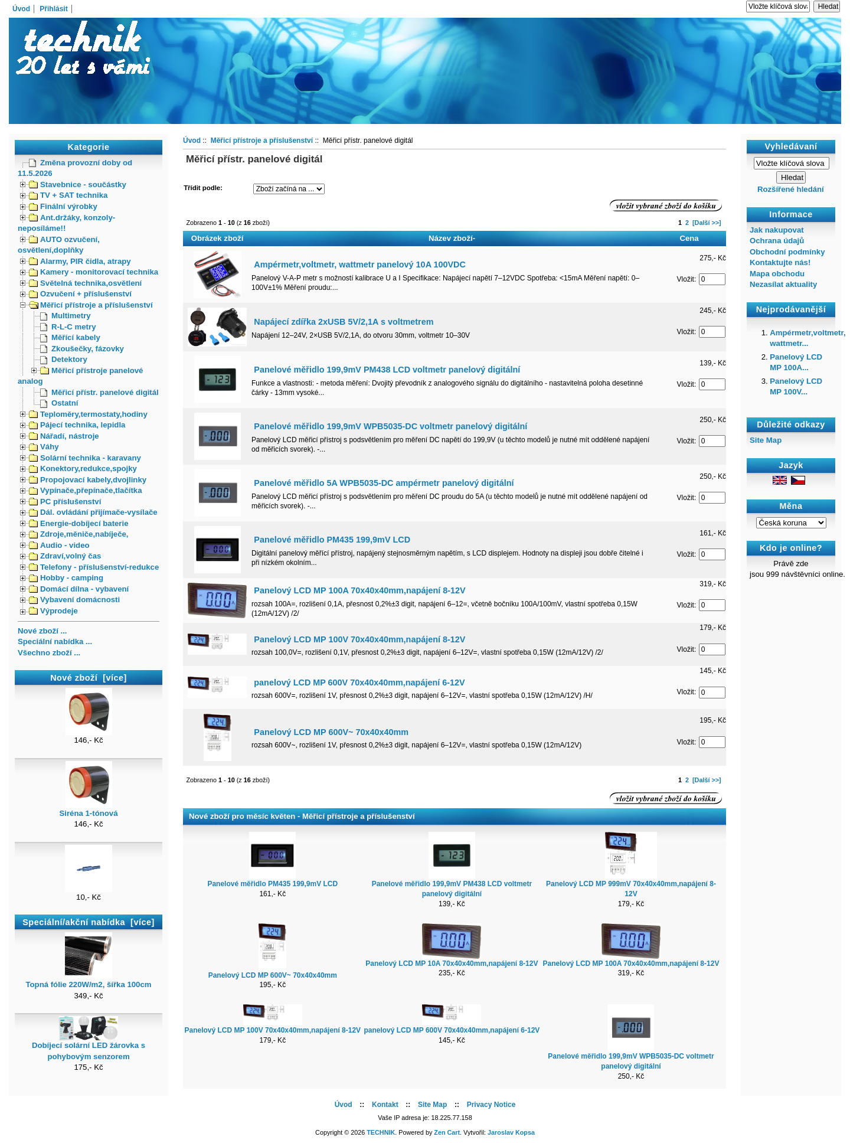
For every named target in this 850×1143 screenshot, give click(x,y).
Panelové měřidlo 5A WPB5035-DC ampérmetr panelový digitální (384, 483)
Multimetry (65, 315)
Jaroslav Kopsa (511, 1132)
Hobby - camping (66, 577)
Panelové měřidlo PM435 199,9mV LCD (332, 539)
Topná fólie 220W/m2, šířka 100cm (88, 980)
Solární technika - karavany (85, 457)
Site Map (766, 440)
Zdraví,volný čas (65, 555)
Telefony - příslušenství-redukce (94, 567)
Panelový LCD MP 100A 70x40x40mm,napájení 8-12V (359, 590)
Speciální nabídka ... (55, 641)
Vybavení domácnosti (74, 599)
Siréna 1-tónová (89, 809)
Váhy (44, 446)
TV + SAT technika (68, 195)
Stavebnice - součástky (77, 184)
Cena (688, 238)
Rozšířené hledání (790, 189)
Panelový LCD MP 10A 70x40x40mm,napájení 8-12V (451, 963)
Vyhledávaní (791, 146)
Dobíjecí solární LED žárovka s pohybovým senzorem (88, 1046)
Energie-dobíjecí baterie (79, 523)
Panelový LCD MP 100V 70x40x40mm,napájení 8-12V (359, 639)
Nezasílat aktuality (783, 284)
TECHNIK (381, 1132)
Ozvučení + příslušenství (80, 293)
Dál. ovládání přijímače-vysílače (93, 512)
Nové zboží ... (42, 630)
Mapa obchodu (777, 273)
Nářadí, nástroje (64, 436)
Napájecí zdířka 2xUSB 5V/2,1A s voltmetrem (343, 321)
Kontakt (385, 1104)
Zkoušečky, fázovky (82, 348)
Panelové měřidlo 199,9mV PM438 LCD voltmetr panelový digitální (387, 369)
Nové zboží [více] (88, 677)
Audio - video (59, 545)
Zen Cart (447, 1132)
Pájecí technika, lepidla (77, 424)
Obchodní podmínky (787, 251)
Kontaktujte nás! (780, 262)
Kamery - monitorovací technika (93, 271)
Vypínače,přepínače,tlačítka (85, 490)
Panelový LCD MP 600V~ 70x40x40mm (331, 732)
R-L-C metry (68, 326)
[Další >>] (706, 222)
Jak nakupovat (777, 230)
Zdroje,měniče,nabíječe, (79, 534)
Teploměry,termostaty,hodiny (88, 414)
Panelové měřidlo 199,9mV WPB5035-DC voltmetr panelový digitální (390, 426)
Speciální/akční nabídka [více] (88, 922)
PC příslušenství (65, 501)
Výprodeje (53, 610)
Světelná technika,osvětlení (85, 283)
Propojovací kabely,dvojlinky (87, 479)
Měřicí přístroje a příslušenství (91, 305)
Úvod (21, 9)
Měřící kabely (70, 337)
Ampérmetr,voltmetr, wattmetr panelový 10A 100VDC (360, 264)
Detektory (63, 359)
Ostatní (59, 403)
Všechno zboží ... (49, 652)
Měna (791, 506)
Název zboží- (452, 238)
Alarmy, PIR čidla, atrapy (80, 261)
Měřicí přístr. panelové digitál (99, 392)
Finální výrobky (63, 206)
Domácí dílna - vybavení (79, 588)
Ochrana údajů (777, 240)
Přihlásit (53, 9)
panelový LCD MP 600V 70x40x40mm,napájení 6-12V (359, 682)
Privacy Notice (491, 1104)
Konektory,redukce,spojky (83, 468)
